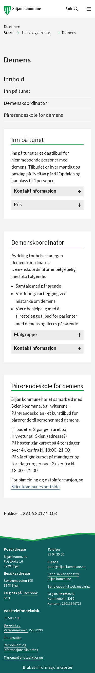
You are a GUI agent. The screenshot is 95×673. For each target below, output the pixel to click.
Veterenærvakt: (16, 630)
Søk (72, 8)
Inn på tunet (17, 91)
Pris (18, 204)
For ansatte (12, 637)
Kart (7, 597)
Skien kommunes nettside (35, 486)
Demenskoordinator (25, 103)
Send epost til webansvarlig (69, 586)
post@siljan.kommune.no (67, 566)
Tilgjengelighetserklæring (23, 657)
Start (8, 32)
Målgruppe (25, 334)
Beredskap (12, 625)
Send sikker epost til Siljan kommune (63, 576)
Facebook (30, 593)
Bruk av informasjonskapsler (47, 667)
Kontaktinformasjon (35, 191)
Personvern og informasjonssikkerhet (21, 647)
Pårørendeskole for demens (33, 115)
